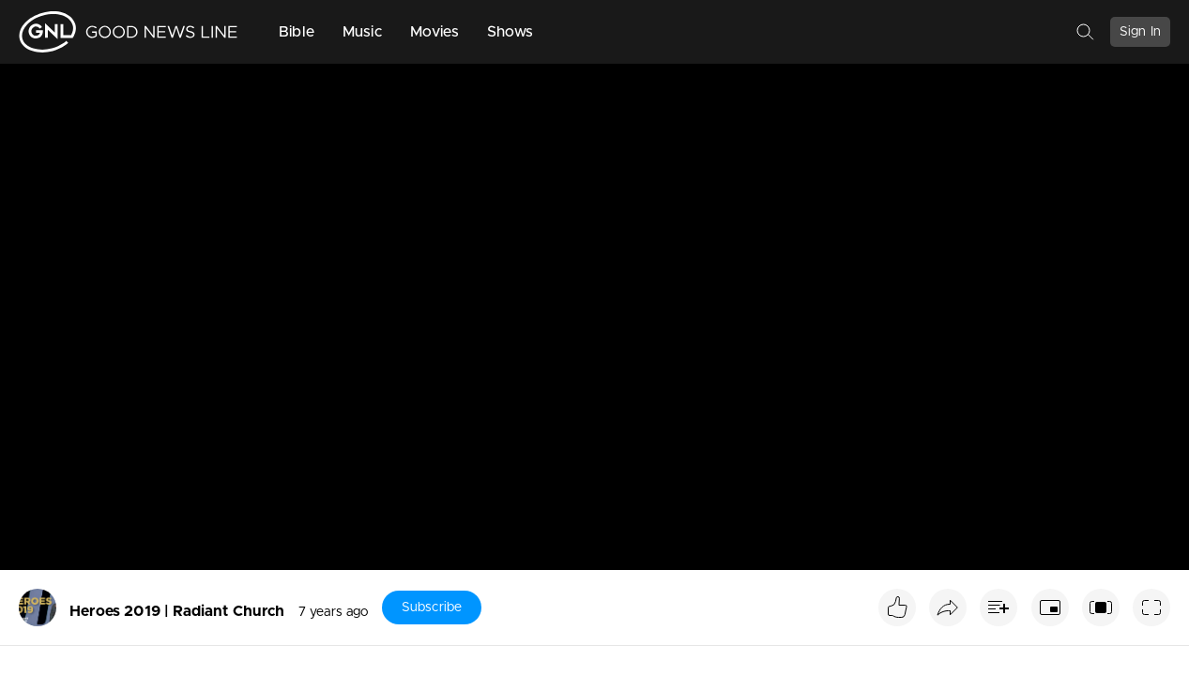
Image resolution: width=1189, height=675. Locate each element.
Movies (434, 31)
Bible (296, 31)
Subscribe (432, 607)
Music (362, 31)
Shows (510, 31)
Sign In (1140, 31)
